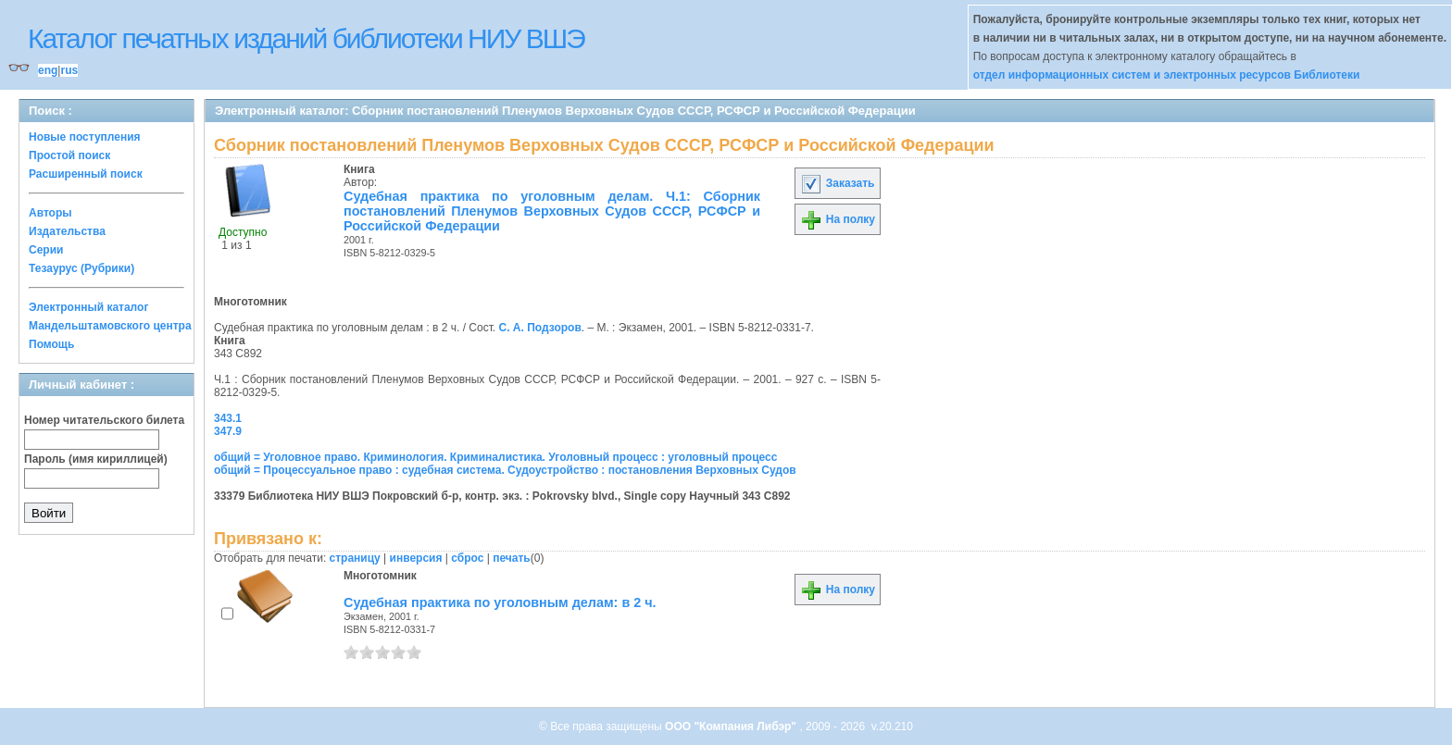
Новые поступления (85, 136)
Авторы (50, 212)
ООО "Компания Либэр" (732, 726)
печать (512, 558)
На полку (837, 219)
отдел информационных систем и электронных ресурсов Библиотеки (1166, 74)
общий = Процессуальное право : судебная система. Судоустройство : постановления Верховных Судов (505, 470)
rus (69, 70)
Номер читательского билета (104, 420)
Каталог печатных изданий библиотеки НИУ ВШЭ (306, 38)
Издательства (67, 231)
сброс (467, 558)
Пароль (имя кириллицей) (96, 459)
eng (47, 70)
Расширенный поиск (86, 174)
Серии (46, 249)
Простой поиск (69, 155)
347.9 (228, 431)
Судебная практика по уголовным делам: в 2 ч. (500, 602)
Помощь (51, 344)
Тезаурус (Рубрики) (81, 268)
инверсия (416, 558)
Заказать (837, 183)
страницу (355, 558)
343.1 (228, 418)
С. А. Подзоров (540, 327)
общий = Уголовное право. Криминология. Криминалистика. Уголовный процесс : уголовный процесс (495, 457)
